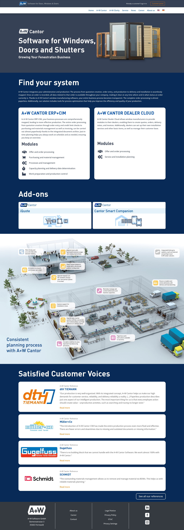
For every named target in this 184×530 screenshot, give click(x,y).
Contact (73, 519)
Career (141, 10)
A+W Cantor (101, 10)
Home (91, 10)
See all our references (151, 496)
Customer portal (157, 4)
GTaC (110, 519)
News (133, 10)
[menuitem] (158, 10)
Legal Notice (110, 510)
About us (151, 10)
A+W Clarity (114, 10)
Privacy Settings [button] (110, 523)
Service (125, 10)
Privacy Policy (110, 515)
